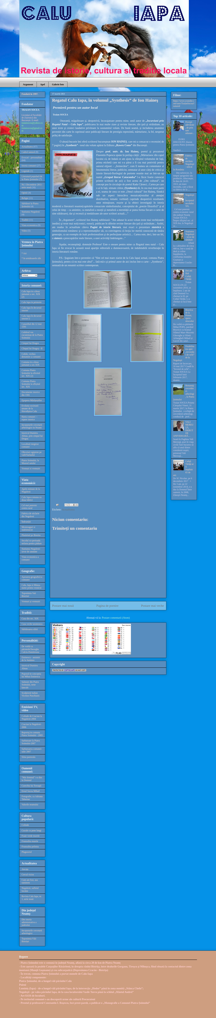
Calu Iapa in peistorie (32, 302)
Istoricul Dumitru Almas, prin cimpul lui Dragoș (32, 436)
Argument (28, 84)
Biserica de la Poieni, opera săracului (189, 315)
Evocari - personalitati (32, 157)
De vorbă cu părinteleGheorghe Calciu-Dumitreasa (30, 649)
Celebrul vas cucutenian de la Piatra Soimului (32, 335)
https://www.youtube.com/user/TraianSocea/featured (183, 103)
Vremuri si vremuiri (31, 468)
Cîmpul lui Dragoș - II (32, 348)
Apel (42, 84)
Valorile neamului (30, 804)
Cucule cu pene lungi (31, 830)
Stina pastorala (28, 757)
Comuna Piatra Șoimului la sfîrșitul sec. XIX (31, 384)
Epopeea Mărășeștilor (32, 400)
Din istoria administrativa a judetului (29, 922)
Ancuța (25, 869)
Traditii (25, 220)
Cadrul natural (28, 152)
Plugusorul (27, 852)
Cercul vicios (28, 874)
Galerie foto (58, 84)
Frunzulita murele (30, 841)
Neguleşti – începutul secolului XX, (189, 200)
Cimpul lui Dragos (30, 343)
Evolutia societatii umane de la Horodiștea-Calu (30, 408)
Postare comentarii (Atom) (116, 617)
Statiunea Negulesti (31, 212)
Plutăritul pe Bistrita (31, 535)
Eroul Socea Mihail (31, 791)
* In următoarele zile (31, 258)
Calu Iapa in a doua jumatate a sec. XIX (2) (31, 294)
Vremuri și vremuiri (31, 601)
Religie (25, 198)
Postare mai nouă (63, 605)
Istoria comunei (29, 165)
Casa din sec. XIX (30, 618)
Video (24, 230)
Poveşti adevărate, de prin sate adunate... (189, 127)
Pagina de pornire (107, 605)
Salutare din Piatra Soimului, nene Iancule (30, 685)
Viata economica (29, 225)
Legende (26, 171)
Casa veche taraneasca (32, 624)
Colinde (25, 825)
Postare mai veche (152, 605)
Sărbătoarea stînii (30, 629)
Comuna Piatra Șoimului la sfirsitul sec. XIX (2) (31, 373)
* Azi (24, 253)
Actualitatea (68, 509)
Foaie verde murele (31, 836)
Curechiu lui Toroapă (31, 785)
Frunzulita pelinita (30, 846)
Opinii (25, 193)
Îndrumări (26, 521)
